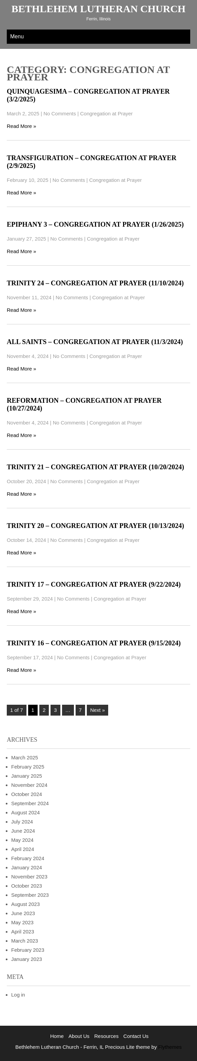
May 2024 (22, 840)
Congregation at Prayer (106, 113)
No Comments (59, 113)
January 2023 (26, 959)
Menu (17, 36)
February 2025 (27, 767)
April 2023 (22, 931)
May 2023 (22, 922)
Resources (106, 1036)
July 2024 (22, 822)
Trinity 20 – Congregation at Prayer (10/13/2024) (95, 525)
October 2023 (26, 886)
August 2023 (25, 904)
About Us (79, 1036)
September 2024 (30, 803)
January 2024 (26, 867)
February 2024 (27, 858)
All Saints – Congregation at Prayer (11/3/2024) (95, 341)
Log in (18, 995)
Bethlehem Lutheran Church (98, 8)
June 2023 (23, 913)
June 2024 (23, 831)
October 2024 (26, 794)
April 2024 (22, 849)
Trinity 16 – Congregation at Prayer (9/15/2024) (94, 643)
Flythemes (169, 1047)
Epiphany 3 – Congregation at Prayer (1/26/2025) (95, 224)
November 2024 (29, 785)
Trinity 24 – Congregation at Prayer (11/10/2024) (95, 283)
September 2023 (30, 895)
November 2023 (29, 876)
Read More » (21, 126)
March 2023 (24, 941)
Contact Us (136, 1036)
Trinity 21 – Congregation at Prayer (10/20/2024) (95, 467)
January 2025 (26, 776)
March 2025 (24, 757)
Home (57, 1036)
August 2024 (25, 812)
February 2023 (27, 950)
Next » (97, 710)
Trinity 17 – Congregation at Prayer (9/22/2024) (94, 584)
